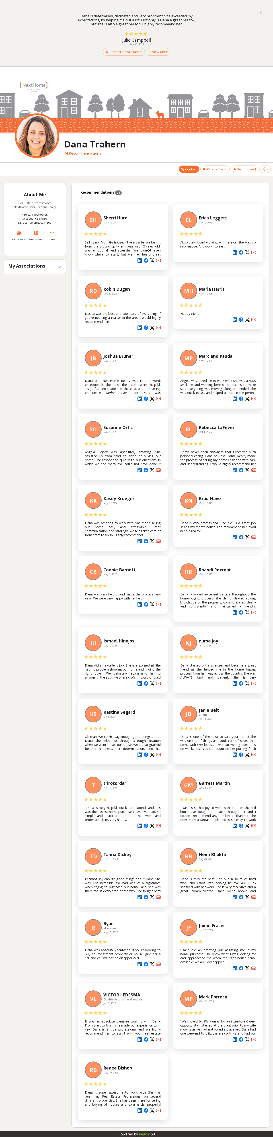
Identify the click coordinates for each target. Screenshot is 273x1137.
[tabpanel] (170, 661)
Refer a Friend (215, 169)
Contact (189, 169)
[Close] (260, 12)
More (52, 239)
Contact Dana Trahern (123, 52)
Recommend (244, 169)
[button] (265, 169)
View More (158, 52)
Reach (147, 1134)
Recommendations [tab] (101, 192)
